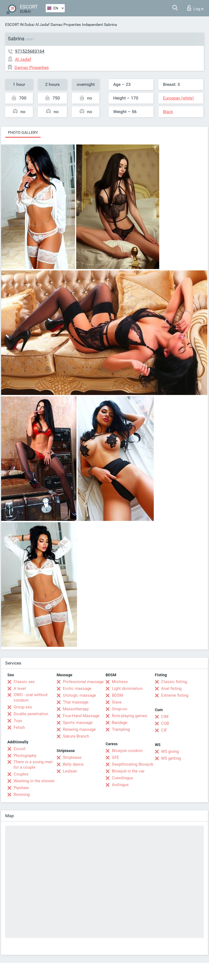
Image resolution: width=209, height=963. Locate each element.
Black (168, 111)
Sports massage (78, 722)
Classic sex (24, 681)
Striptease (72, 757)
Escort (20, 748)
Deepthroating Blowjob (132, 764)
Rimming (22, 794)
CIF (164, 730)
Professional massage (83, 681)
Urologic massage (79, 695)
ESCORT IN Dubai (19, 24)
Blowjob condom (127, 750)
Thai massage (75, 702)
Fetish (19, 727)
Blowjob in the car (128, 771)
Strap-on (119, 709)
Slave (117, 702)
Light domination (127, 688)
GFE (115, 757)
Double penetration (31, 713)
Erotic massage (77, 688)
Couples (21, 774)
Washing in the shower (34, 780)
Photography (25, 755)
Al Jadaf (42, 24)
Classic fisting (174, 681)
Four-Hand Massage (81, 715)
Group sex (23, 707)
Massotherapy (76, 709)
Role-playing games (129, 715)
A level (20, 688)
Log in (195, 8)
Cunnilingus (122, 777)
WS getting (171, 758)
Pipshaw (21, 787)
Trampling (121, 729)
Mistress (120, 681)
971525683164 (29, 51)
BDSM (117, 695)
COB (165, 723)
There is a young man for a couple (33, 764)
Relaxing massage (79, 729)
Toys (18, 720)
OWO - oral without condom (31, 697)
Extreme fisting (174, 695)
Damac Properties (66, 24)
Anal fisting (171, 688)
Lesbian (70, 771)
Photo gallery (23, 132)
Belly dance (73, 764)
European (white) (178, 98)
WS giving (170, 751)
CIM (164, 716)
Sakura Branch (76, 736)
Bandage (119, 722)
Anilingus (120, 784)
